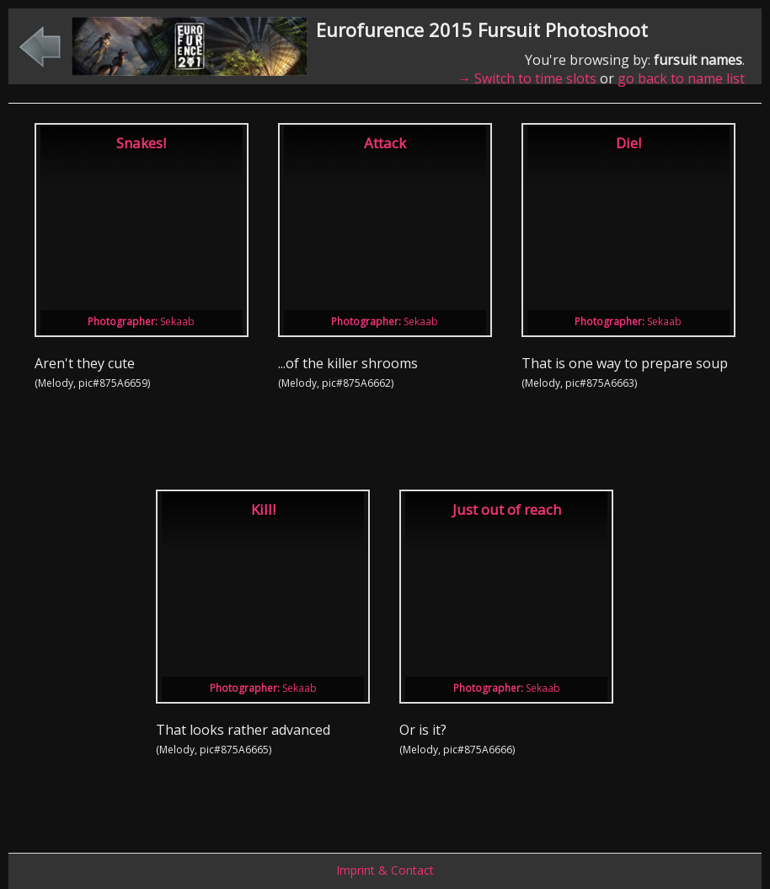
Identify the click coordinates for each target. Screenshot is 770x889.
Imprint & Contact (385, 870)
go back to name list (681, 78)
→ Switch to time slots (526, 78)
